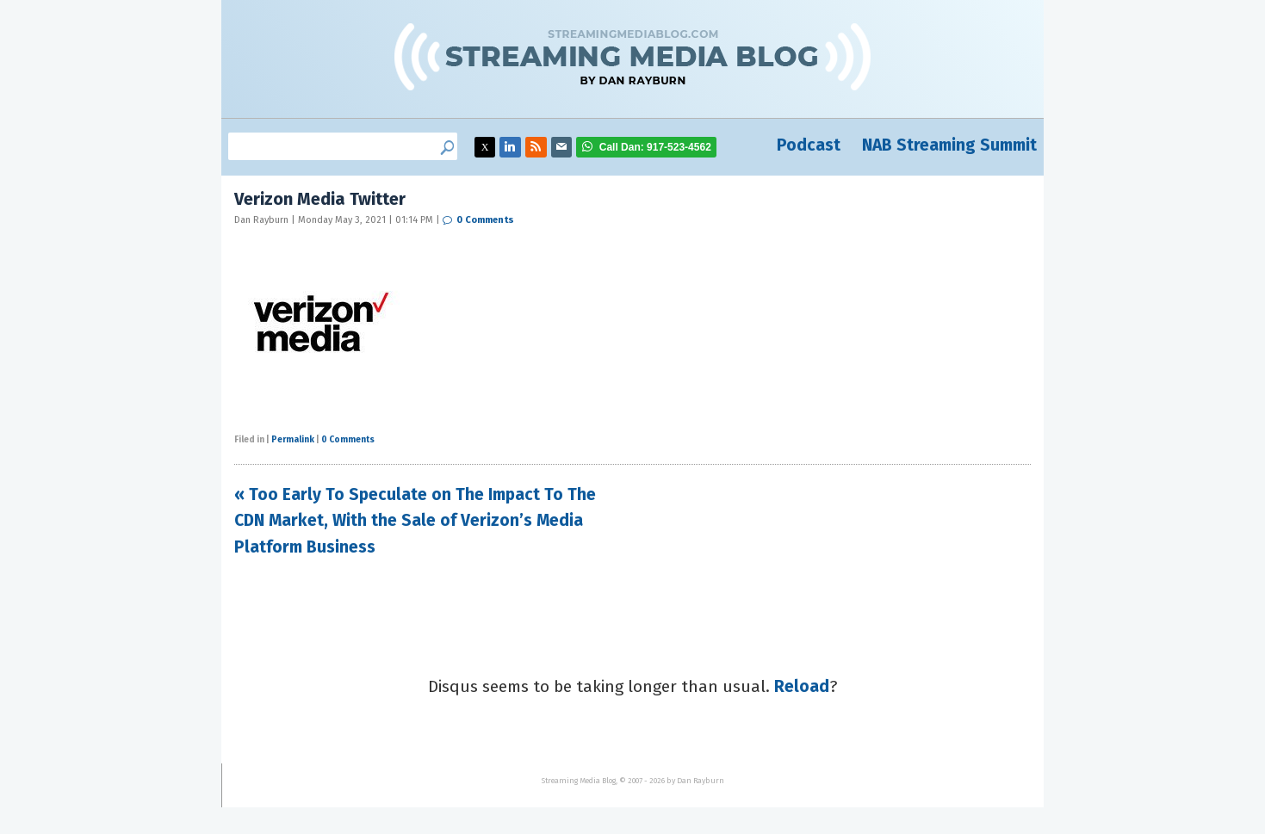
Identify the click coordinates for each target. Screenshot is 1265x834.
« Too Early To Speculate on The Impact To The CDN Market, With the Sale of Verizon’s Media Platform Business (415, 521)
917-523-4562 (655, 147)
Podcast (808, 145)
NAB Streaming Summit (949, 145)
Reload (801, 686)
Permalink (292, 440)
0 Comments (485, 219)
